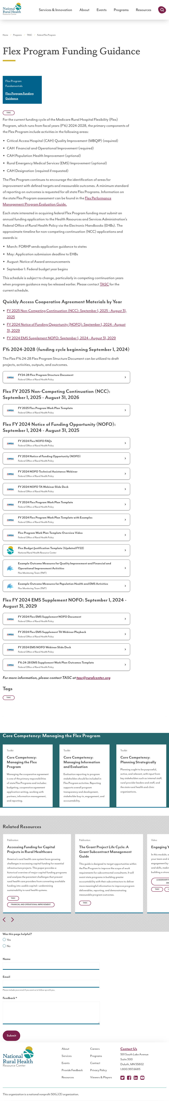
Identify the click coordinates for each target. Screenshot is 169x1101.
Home (5, 35)
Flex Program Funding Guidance (19, 96)
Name (7, 959)
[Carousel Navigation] (84, 920)
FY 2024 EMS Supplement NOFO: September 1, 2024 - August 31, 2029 (61, 338)
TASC (29, 35)
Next (12, 919)
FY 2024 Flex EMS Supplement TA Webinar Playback (52, 632)
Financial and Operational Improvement (31, 905)
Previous (4, 919)
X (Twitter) (122, 1078)
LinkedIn (136, 1078)
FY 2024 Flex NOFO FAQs (35, 441)
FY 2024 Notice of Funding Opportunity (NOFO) (49, 456)
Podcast (149, 1078)
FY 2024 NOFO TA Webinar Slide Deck (43, 487)
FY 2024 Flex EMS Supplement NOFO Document (49, 616)
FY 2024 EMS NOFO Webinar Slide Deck (44, 647)
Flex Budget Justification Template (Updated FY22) (51, 548)
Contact (95, 1063)
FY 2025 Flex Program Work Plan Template (45, 408)
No (8, 946)
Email (6, 977)
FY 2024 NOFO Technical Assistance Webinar (47, 471)
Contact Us (128, 1049)
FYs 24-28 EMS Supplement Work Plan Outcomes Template (56, 662)
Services (67, 1056)
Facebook (129, 1078)
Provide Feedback (72, 1070)
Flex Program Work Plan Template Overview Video (50, 533)
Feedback (16, 998)
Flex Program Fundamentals (14, 83)
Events (101, 9)
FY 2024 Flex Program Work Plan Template (45, 502)
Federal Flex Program (46, 35)
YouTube (142, 1078)
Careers (95, 1049)
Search (162, 10)
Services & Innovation (55, 9)
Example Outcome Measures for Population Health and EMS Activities (63, 584)
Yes (9, 940)
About (84, 9)
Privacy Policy (98, 1070)
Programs (121, 9)
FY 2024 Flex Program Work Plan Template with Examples (55, 517)
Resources (143, 9)
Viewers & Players (101, 1077)
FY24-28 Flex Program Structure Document (45, 375)
